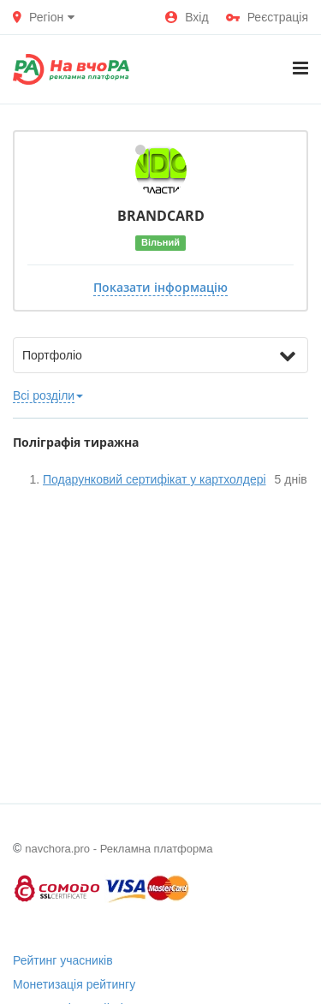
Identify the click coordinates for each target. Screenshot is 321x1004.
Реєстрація (267, 17)
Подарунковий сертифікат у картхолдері (154, 479)
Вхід (186, 17)
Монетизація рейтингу (74, 984)
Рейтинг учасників (63, 960)
